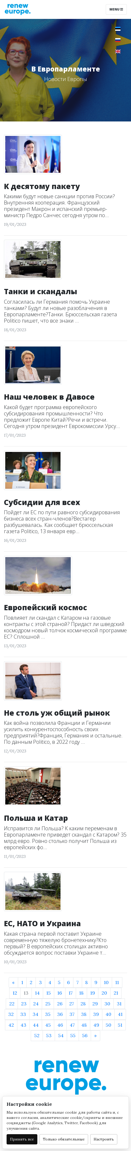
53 (49, 1035)
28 (83, 1004)
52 (36, 1035)
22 (11, 1004)
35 (48, 1014)
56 (85, 1035)
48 (84, 1025)
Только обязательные (64, 1139)
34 (35, 1014)
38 (84, 1014)
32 (11, 1014)
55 (72, 1035)
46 (60, 1025)
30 (107, 1004)
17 (71, 993)
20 (104, 993)
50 (108, 1025)
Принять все (22, 1139)
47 (72, 1025)
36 (60, 1014)
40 (108, 1014)
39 (96, 1014)
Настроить (104, 1139)
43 (23, 1025)
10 (106, 982)
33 (23, 1014)
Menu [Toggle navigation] (116, 9)
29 (95, 1004)
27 (71, 1004)
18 (81, 993)
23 (24, 1004)
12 (15, 993)
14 (37, 993)
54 (61, 1035)
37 (71, 1014)
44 (36, 1025)
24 (36, 1004)
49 (96, 1025)
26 (60, 1004)
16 (59, 993)
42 (11, 1025)
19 (92, 993)
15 (48, 993)
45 (48, 1025)
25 (48, 1004)
